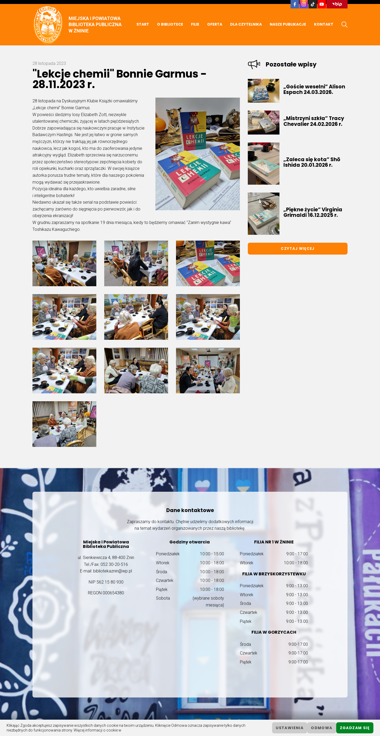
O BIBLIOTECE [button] (170, 24)
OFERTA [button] (214, 24)
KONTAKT (323, 24)
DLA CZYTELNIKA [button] (246, 24)
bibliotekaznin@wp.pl (112, 570)
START (142, 24)
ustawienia (289, 727)
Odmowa (321, 727)
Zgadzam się (355, 727)
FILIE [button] (195, 24)
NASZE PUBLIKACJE (288, 24)
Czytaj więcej (297, 248)
